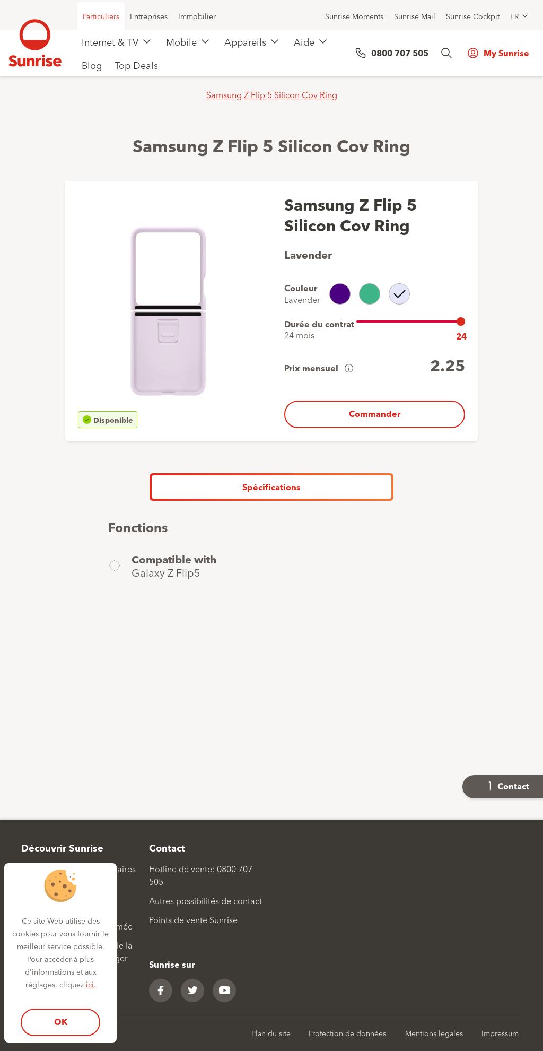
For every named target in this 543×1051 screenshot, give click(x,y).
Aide (304, 41)
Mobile (181, 41)
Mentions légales (434, 1033)
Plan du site (271, 1033)
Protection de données (347, 1033)
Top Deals (136, 65)
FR (514, 16)
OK (60, 1021)
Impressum (500, 1033)
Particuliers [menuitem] (101, 16)
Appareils (245, 41)
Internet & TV (110, 41)
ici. (91, 984)
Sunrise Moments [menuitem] (354, 16)
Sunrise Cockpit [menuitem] (473, 16)
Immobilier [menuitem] (197, 16)
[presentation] (447, 53)
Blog (92, 65)
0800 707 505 (399, 53)
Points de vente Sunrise (193, 919)
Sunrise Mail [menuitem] (414, 16)
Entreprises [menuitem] (149, 16)
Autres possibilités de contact (205, 900)
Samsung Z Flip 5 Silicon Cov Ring (271, 94)
